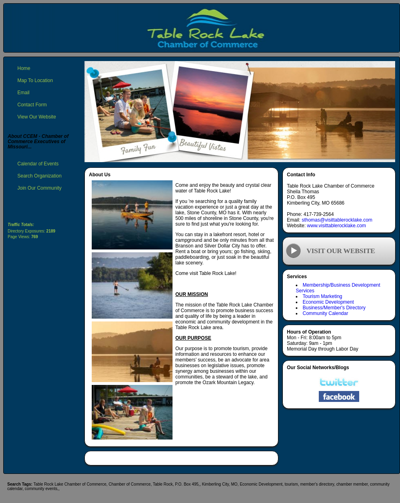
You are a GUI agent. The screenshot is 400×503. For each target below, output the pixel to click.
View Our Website (36, 117)
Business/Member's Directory (334, 308)
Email (23, 92)
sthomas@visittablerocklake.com (337, 220)
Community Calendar (325, 313)
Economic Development (328, 302)
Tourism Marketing (322, 296)
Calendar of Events (38, 164)
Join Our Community (39, 188)
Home (23, 68)
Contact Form (32, 105)
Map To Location (35, 80)
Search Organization (39, 176)
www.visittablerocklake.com (336, 225)
